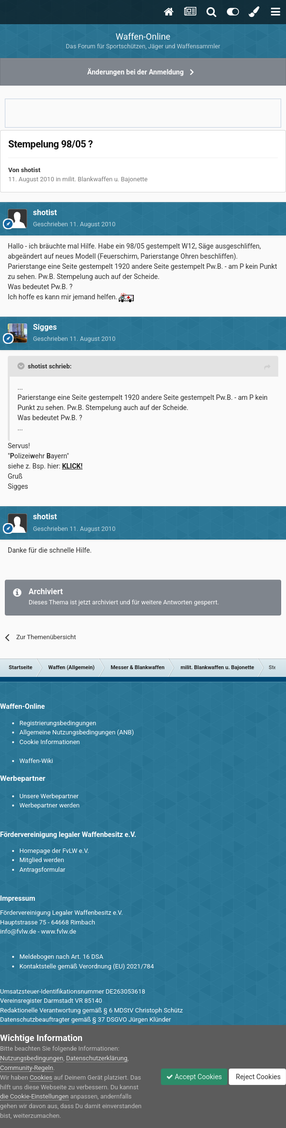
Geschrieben (74, 224)
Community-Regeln (26, 1067)
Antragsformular (42, 869)
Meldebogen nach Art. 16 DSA (61, 956)
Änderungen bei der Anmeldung (135, 72)
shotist (30, 170)
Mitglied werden (41, 860)
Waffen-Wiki (36, 760)
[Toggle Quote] (21, 366)
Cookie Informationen (49, 742)
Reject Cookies (257, 1077)
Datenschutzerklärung (96, 1058)
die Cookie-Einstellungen (34, 1096)
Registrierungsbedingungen (57, 723)
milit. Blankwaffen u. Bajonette (105, 179)
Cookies (41, 1077)
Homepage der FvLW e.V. (54, 850)
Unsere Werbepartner (49, 796)
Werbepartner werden (49, 805)
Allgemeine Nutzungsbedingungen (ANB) (76, 732)
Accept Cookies (194, 1077)
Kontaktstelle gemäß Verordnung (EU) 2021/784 (86, 966)
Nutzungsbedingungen (31, 1058)
